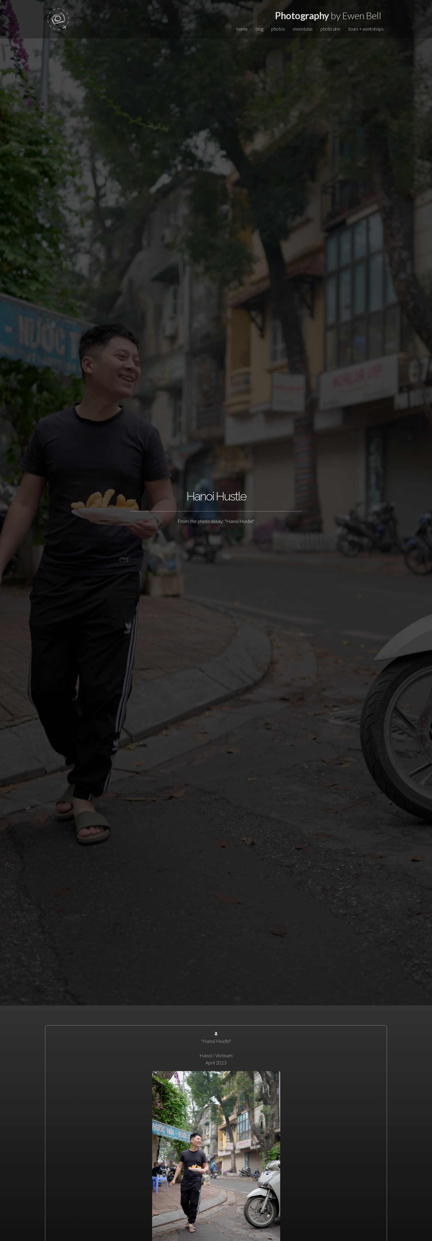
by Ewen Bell (328, 15)
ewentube (303, 29)
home (242, 29)
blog (259, 29)
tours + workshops (366, 29)
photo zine (330, 29)
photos (278, 29)
